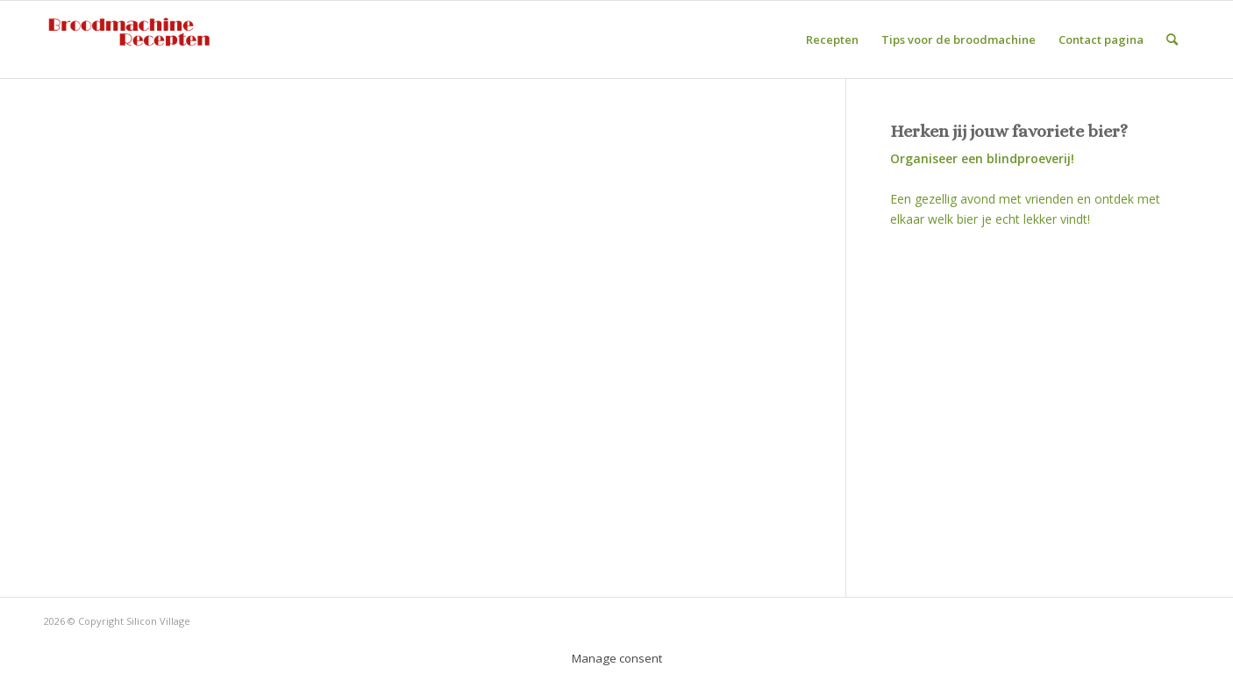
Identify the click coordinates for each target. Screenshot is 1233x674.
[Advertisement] (1039, 404)
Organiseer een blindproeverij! (982, 158)
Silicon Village (158, 620)
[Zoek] (1172, 39)
